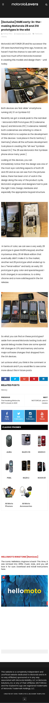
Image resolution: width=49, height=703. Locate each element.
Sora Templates (20, 694)
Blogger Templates (37, 694)
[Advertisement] (24, 532)
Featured (38, 34)
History (4, 37)
